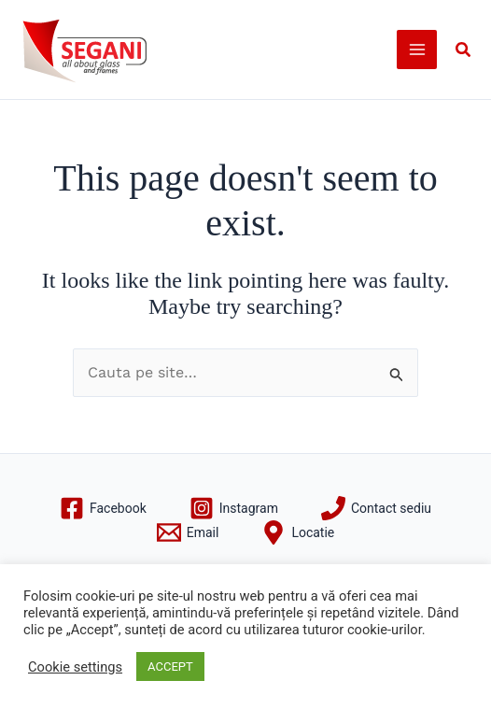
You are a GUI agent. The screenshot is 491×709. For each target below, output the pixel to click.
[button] (464, 50)
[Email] (188, 532)
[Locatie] (297, 532)
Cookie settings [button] (75, 667)
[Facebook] (103, 508)
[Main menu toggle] (417, 50)
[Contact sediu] (376, 508)
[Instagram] (233, 508)
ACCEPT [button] (170, 666)
